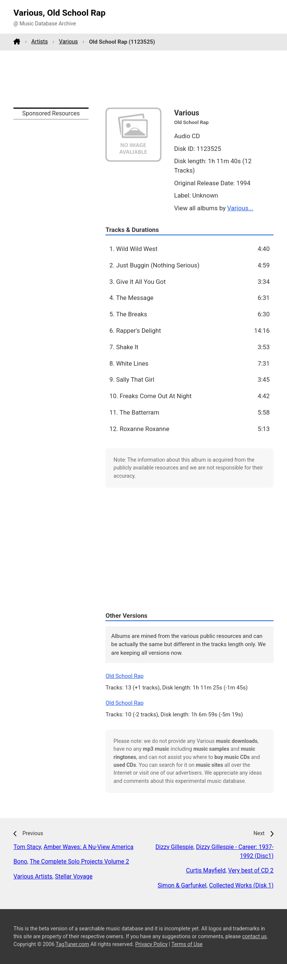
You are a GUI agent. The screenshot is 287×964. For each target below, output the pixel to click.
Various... (240, 208)
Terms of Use (187, 944)
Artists (39, 41)
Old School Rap (124, 676)
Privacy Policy (151, 944)
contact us (254, 936)
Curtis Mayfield (206, 870)
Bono (20, 861)
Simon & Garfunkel (182, 885)
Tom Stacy (27, 846)
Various (68, 41)
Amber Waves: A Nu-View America (88, 846)
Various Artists (32, 876)
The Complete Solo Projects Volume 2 (79, 861)
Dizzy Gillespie (174, 846)
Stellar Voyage (73, 876)
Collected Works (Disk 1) (241, 885)
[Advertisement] (143, 78)
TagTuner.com (72, 944)
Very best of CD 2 (251, 870)
